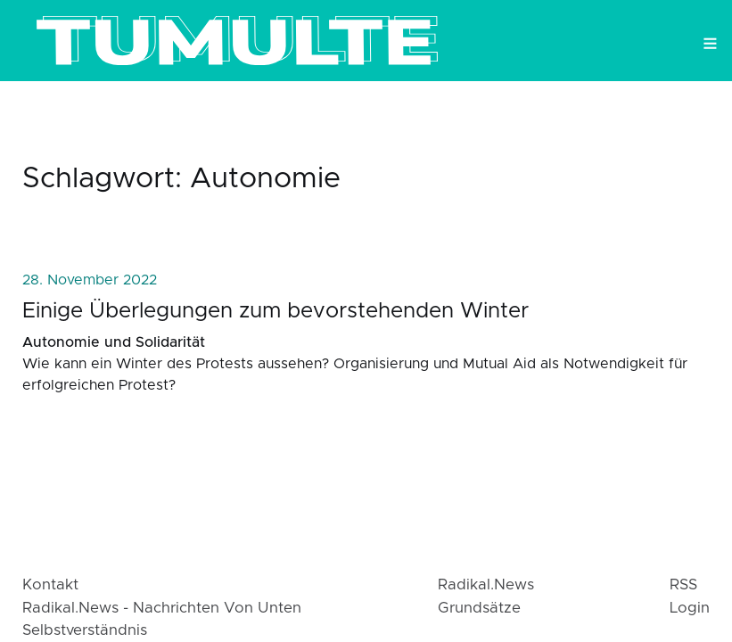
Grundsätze (479, 608)
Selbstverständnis (84, 630)
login (690, 608)
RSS (683, 585)
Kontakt (50, 585)
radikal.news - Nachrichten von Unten (161, 608)
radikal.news (486, 585)
